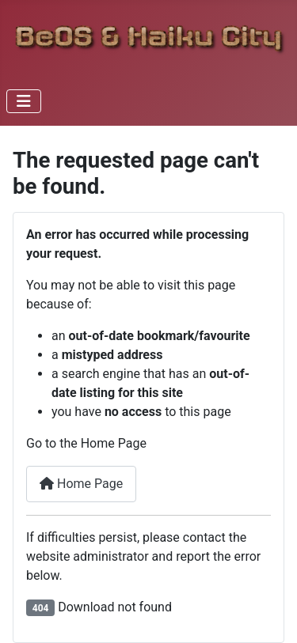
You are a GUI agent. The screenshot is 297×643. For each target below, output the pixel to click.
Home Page (81, 483)
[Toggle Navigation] (23, 101)
